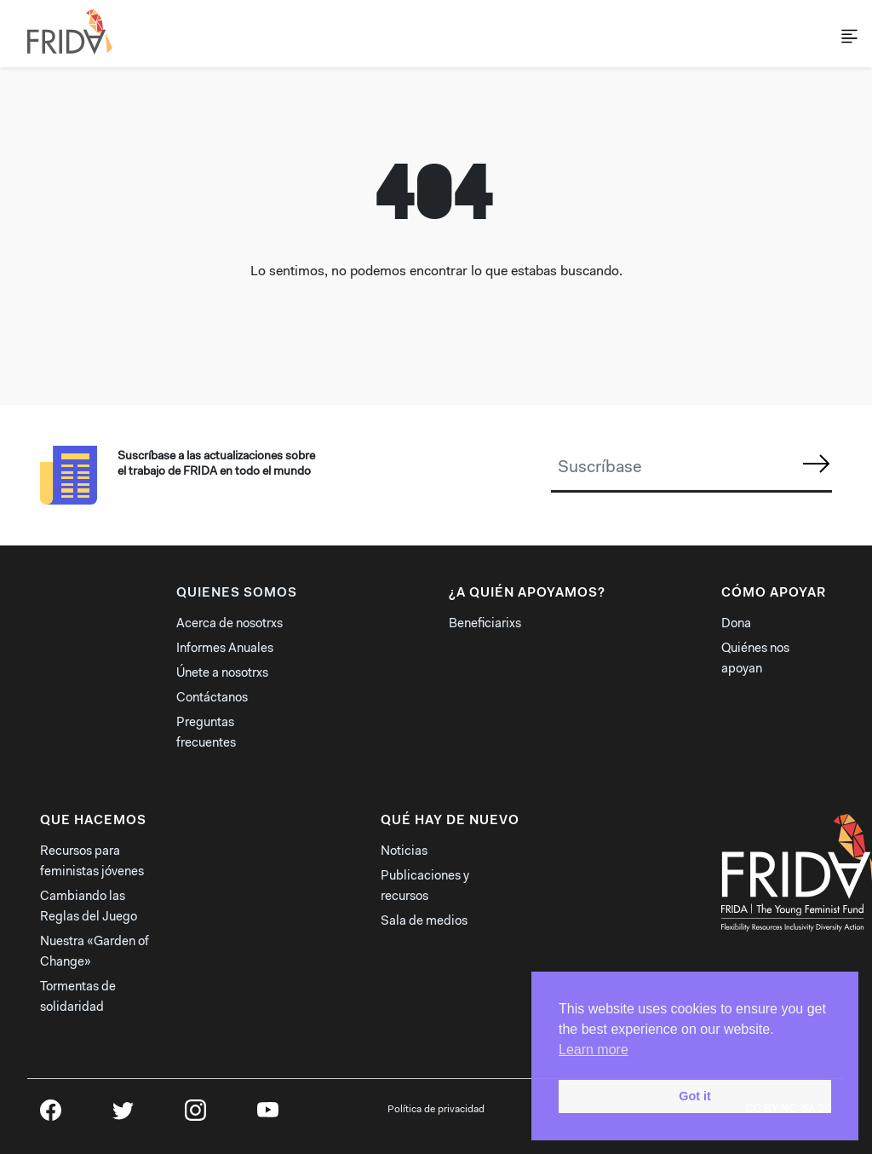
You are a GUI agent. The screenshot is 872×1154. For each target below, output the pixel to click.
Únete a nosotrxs (222, 673)
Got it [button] (695, 1096)
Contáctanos (212, 698)
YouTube (267, 1115)
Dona (736, 624)
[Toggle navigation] (834, 33)
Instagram (195, 1115)
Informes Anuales (224, 649)
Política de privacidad (436, 1110)
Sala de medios (424, 921)
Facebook (50, 1115)
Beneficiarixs (485, 624)
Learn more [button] (593, 1049)
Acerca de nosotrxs (229, 624)
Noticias (404, 851)
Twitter (123, 1115)
